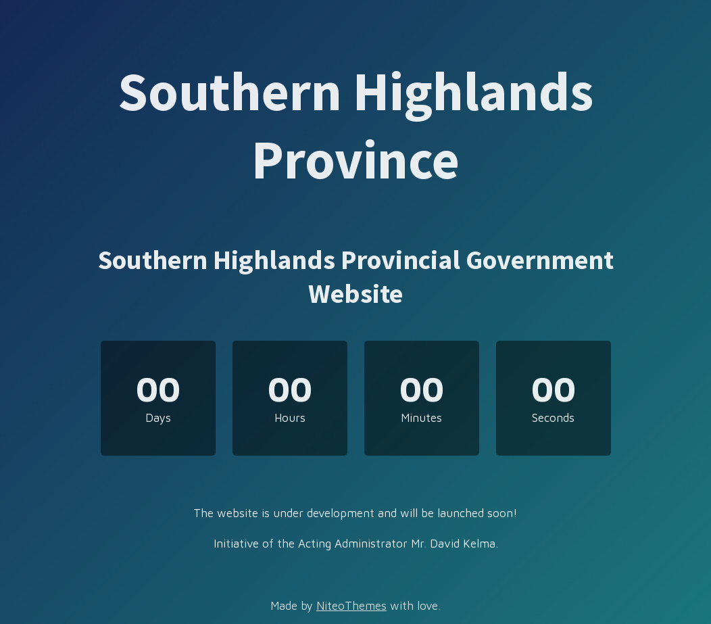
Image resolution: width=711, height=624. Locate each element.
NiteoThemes (351, 606)
